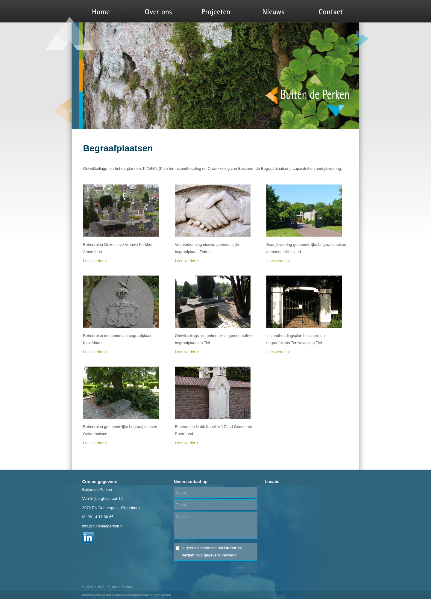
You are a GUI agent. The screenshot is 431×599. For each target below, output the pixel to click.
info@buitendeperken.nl (103, 526)
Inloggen (87, 594)
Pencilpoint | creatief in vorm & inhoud (149, 594)
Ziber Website (103, 594)
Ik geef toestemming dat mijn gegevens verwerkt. (212, 551)
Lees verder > (95, 260)
